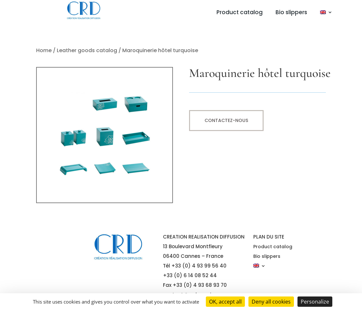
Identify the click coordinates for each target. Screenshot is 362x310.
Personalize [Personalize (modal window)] (315, 301)
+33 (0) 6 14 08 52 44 (190, 275)
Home (44, 50)
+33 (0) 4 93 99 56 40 (198, 265)
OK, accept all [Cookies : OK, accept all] (225, 301)
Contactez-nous (226, 120)
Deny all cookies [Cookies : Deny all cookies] (271, 301)
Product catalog (239, 13)
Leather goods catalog (87, 50)
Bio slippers (291, 13)
